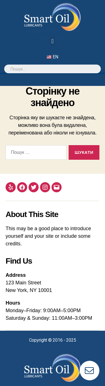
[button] (52, 41)
